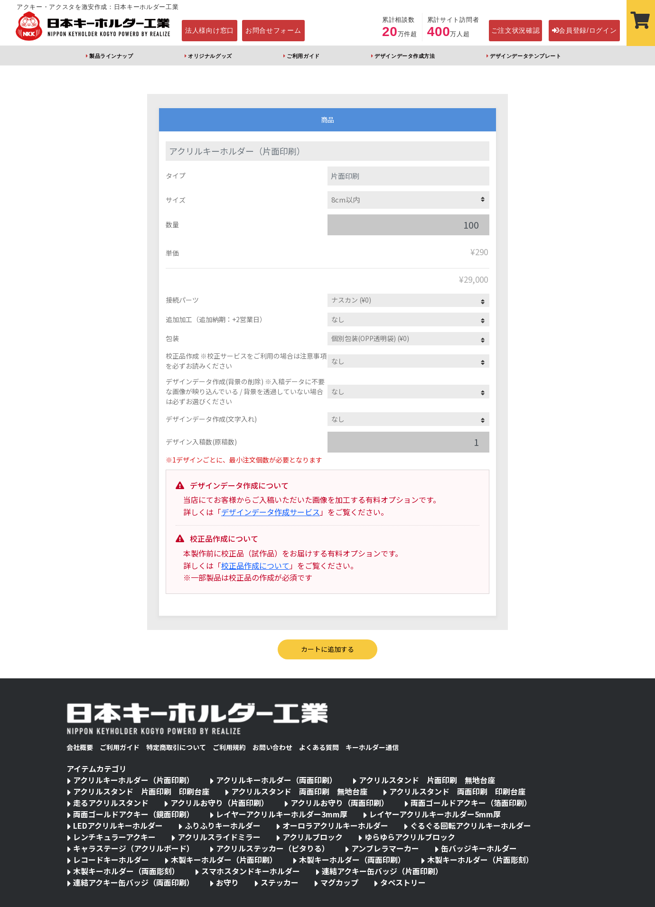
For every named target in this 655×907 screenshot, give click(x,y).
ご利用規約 (229, 747)
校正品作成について (255, 565)
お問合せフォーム (273, 30)
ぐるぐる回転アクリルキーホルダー (470, 825)
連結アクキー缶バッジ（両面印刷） (133, 882)
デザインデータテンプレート (525, 56)
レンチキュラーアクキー (114, 836)
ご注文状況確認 (515, 30)
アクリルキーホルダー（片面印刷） (133, 780)
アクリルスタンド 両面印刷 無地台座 (299, 791)
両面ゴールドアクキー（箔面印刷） (471, 802)
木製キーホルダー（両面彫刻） (126, 871)
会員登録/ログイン (584, 30)
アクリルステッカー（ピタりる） (272, 848)
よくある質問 (319, 747)
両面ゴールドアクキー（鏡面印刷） (133, 814)
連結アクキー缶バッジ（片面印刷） (382, 871)
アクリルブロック (312, 836)
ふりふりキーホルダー (223, 825)
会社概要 (79, 747)
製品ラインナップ (111, 56)
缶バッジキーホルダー (479, 848)
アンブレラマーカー (385, 848)
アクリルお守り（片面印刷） (219, 802)
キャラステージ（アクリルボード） (133, 848)
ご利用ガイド (303, 56)
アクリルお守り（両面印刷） (339, 802)
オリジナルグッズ (210, 56)
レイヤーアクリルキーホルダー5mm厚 (435, 814)
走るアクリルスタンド (111, 802)
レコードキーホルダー (111, 859)
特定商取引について (176, 747)
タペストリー (403, 882)
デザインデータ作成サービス (270, 512)
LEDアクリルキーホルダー (118, 825)
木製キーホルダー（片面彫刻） (480, 859)
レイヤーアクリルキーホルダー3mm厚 (281, 814)
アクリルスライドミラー (219, 836)
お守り (227, 882)
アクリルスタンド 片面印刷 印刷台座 (141, 791)
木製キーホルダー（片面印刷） (224, 859)
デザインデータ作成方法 (404, 56)
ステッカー (280, 882)
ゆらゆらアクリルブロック (410, 836)
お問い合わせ (272, 747)
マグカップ (339, 882)
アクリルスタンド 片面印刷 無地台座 (427, 780)
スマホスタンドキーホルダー (250, 871)
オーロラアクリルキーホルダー (335, 825)
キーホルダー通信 (372, 747)
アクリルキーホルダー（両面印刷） (276, 780)
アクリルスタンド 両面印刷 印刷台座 (457, 791)
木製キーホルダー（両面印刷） (352, 859)
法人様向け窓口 (209, 30)
